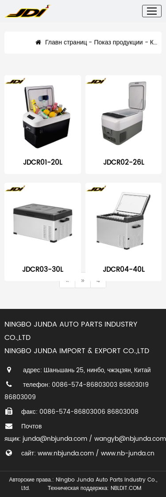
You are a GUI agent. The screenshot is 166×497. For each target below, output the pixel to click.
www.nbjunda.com (66, 453)
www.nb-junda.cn (127, 453)
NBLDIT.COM (128, 488)
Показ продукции (118, 46)
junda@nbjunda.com (55, 439)
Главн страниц (61, 46)
